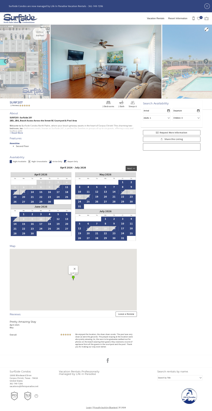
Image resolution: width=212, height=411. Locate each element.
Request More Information (173, 132)
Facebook (107, 360)
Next (206, 61)
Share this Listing (173, 139)
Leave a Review (126, 314)
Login (89, 407)
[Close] (74, 269)
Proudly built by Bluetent (105, 407)
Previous (6, 61)
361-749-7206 (16, 383)
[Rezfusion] (36, 396)
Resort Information (177, 18)
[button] (73, 278)
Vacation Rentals (155, 18)
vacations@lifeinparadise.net (24, 386)
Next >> (131, 168)
